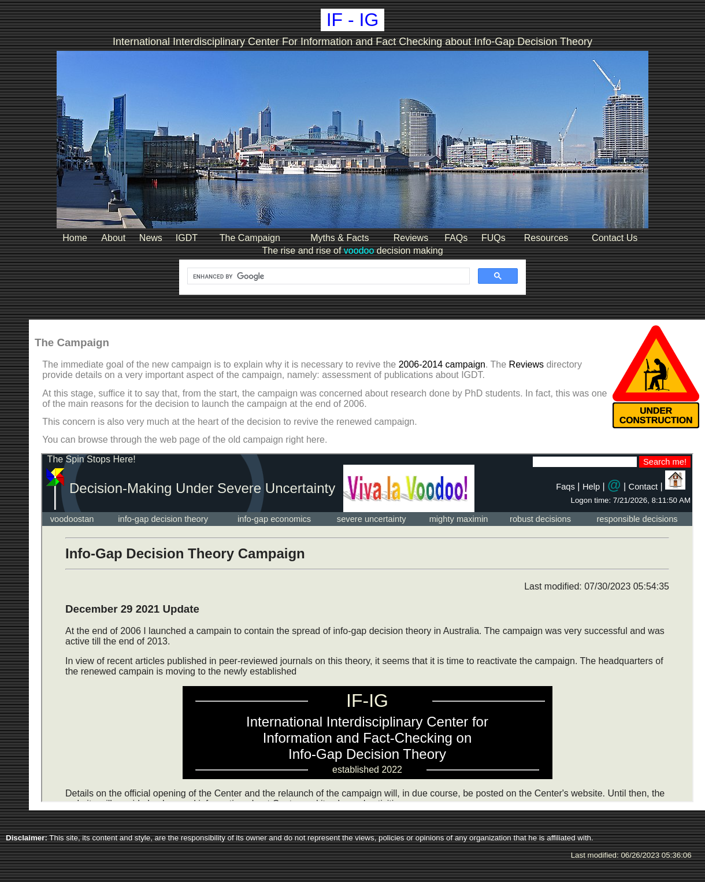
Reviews (526, 364)
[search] (327, 276)
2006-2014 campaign (442, 364)
